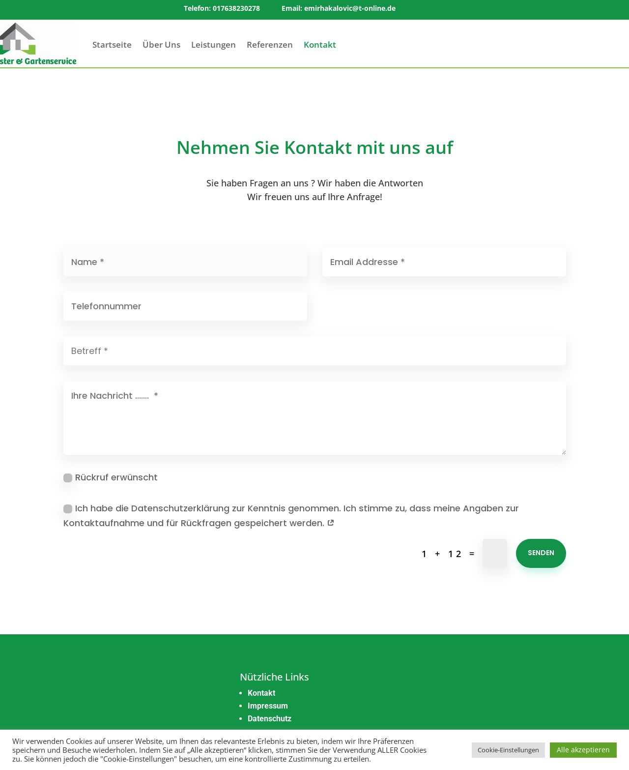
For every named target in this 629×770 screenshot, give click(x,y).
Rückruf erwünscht (110, 477)
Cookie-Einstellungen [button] (508, 749)
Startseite (112, 44)
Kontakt (320, 44)
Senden (541, 553)
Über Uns (161, 44)
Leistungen (213, 44)
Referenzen (270, 44)
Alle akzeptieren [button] (583, 749)
